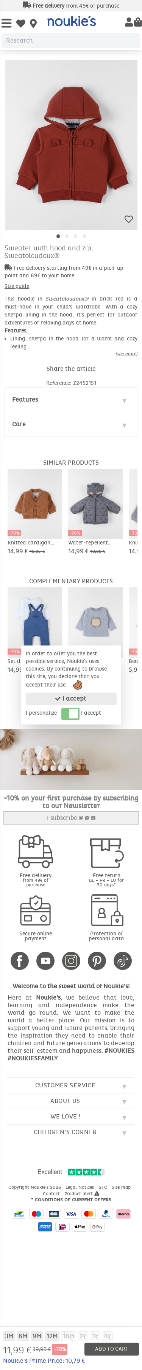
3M (9, 1336)
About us (65, 1100)
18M (68, 1336)
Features (25, 399)
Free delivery (35, 879)
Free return (106, 879)
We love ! (65, 1116)
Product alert (82, 1193)
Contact (52, 1193)
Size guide (17, 286)
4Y (107, 1336)
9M (37, 1336)
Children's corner (65, 1132)
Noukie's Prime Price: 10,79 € (44, 1360)
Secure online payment (35, 936)
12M (52, 1336)
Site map (122, 1187)
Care (19, 424)
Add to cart (111, 1349)
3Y (95, 1336)
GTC (103, 1187)
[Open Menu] (6, 23)
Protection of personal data (106, 936)
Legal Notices (80, 1187)
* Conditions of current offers (71, 1199)
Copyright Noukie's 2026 (35, 1187)
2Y (83, 1336)
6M (23, 1336)
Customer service (65, 1085)
